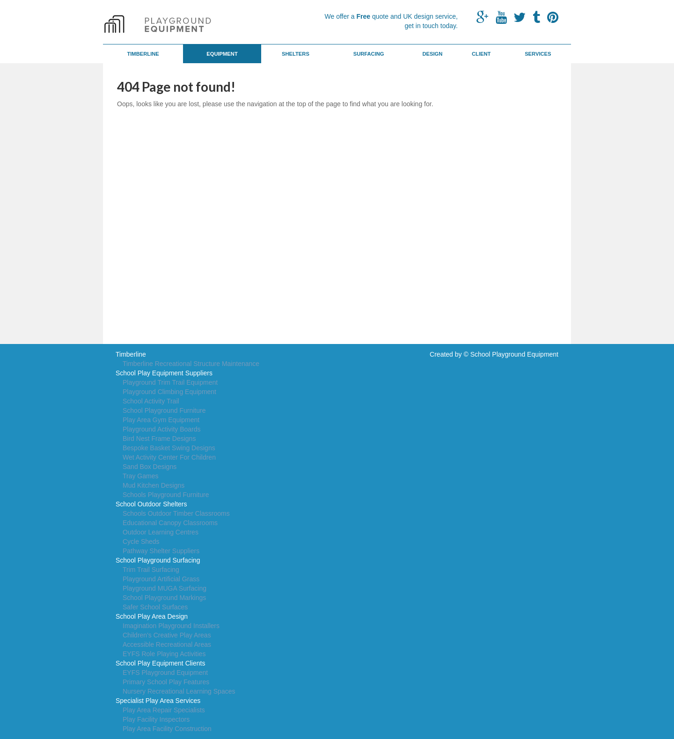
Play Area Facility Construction (167, 728)
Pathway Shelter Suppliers (161, 551)
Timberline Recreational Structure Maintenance (191, 363)
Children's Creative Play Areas (167, 635)
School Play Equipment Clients (160, 663)
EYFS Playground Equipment (165, 672)
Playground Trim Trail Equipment (170, 382)
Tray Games (141, 476)
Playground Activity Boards (162, 429)
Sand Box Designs (149, 466)
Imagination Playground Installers (171, 625)
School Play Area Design (152, 616)
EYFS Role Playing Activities (164, 654)
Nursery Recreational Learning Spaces (179, 691)
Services (538, 54)
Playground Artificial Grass (161, 579)
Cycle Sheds (141, 541)
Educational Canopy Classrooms (170, 523)
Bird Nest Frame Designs (159, 438)
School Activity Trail (151, 401)
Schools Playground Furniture (166, 494)
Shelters (295, 54)
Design (432, 54)
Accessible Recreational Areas (167, 644)
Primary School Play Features (166, 682)
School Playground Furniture (164, 410)
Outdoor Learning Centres (160, 532)
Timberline (143, 54)
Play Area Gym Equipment (161, 420)
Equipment (222, 54)
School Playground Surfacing (158, 560)
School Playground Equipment (514, 354)
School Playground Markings (164, 597)
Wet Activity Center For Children (169, 457)
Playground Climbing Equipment (169, 391)
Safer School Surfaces (155, 607)
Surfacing (368, 54)
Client (481, 54)
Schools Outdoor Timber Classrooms (176, 513)
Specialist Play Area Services (158, 700)
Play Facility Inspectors (156, 719)
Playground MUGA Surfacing (164, 588)
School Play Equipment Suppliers (164, 373)
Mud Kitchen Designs (153, 485)
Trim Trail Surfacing (151, 569)
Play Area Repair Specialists (164, 710)
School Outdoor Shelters (151, 504)
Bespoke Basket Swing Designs (169, 448)
